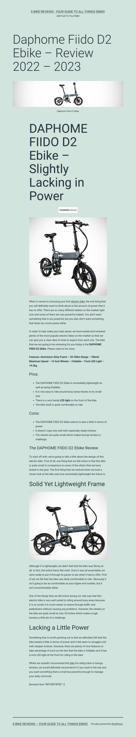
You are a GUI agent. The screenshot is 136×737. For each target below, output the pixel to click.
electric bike (78, 301)
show (73, 210)
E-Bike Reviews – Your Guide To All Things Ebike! (50, 724)
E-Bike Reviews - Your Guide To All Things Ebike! (68, 11)
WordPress (117, 724)
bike (72, 663)
